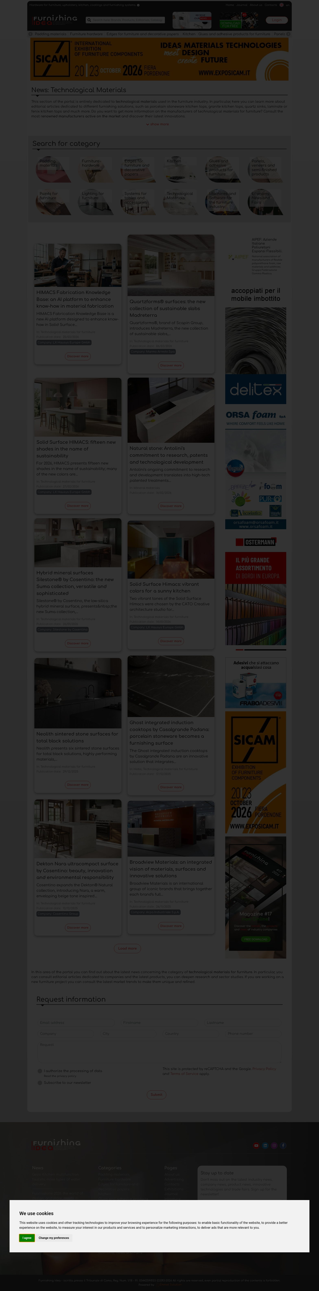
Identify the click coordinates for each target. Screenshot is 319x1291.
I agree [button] (27, 1238)
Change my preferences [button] (54, 1238)
